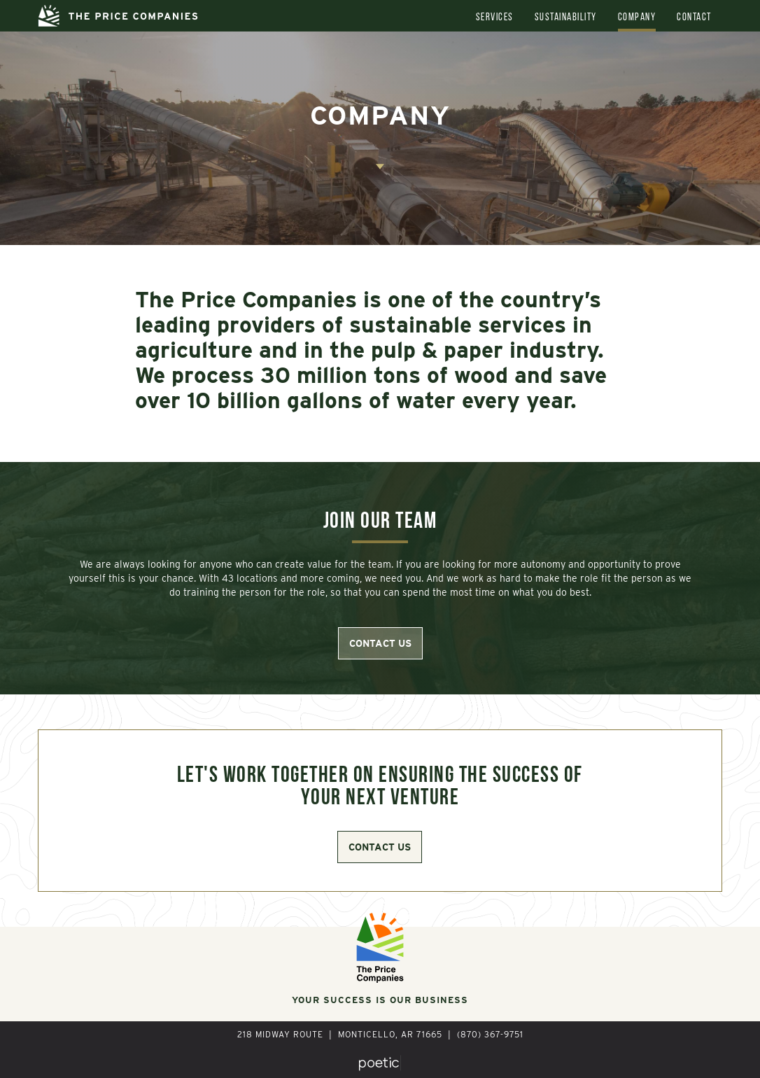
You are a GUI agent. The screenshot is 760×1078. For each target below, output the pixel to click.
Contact (694, 18)
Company (637, 18)
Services (495, 18)
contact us (380, 643)
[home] (118, 16)
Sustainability (566, 18)
